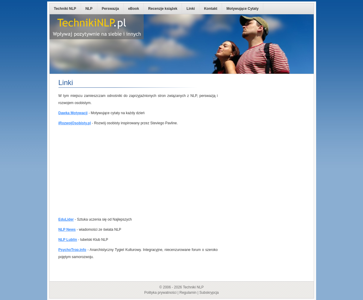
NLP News (67, 229)
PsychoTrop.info (72, 250)
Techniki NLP (65, 9)
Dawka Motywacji (73, 113)
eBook (133, 9)
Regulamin (187, 292)
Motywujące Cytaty (242, 9)
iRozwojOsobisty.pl (74, 123)
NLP (89, 9)
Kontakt (210, 9)
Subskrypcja (209, 292)
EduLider (66, 219)
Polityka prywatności (160, 292)
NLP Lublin (67, 240)
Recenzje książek (162, 9)
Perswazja (110, 9)
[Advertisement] (138, 171)
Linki (190, 9)
